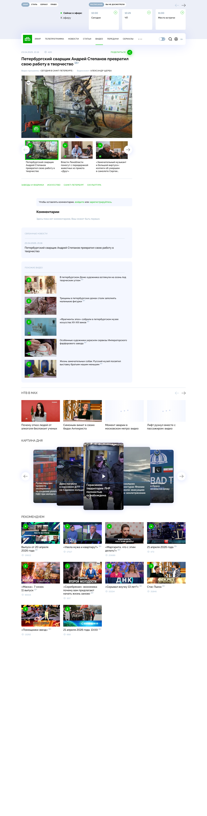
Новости (73, 39)
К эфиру (66, 17)
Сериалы (128, 39)
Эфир (38, 39)
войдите (79, 202)
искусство (53, 185)
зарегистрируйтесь (101, 202)
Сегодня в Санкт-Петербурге (56, 71)
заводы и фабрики (32, 185)
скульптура (94, 185)
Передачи (113, 39)
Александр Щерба (101, 71)
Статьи (87, 39)
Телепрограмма (54, 39)
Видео (99, 39)
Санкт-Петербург (74, 185)
